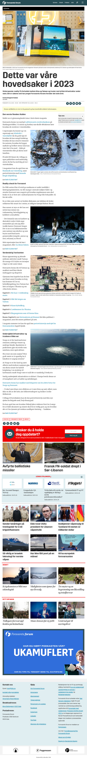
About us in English (64, 740)
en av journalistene (76, 124)
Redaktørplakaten (64, 697)
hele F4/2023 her (11, 415)
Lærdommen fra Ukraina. (21, 312)
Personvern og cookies (38, 706)
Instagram (33, 714)
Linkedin (33, 718)
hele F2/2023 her (11, 251)
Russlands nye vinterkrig (12, 173)
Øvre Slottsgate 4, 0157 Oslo (12, 709)
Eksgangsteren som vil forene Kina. (25, 316)
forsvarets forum (16, 421)
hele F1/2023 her (11, 182)
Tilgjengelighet (35, 702)
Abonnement (34, 698)
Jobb (72, 3)
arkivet (26, 421)
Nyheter (55, 3)
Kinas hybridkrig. (18, 308)
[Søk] (77, 4)
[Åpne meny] (82, 4)
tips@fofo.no (78, 122)
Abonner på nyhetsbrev (38, 726)
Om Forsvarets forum (37, 691)
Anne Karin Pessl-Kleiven (11, 701)
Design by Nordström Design (67, 743)
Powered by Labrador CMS (43, 759)
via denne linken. (22, 247)
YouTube (33, 722)
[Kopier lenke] (79, 105)
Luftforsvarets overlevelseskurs (37, 124)
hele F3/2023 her (11, 332)
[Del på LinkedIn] (73, 105)
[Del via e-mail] (76, 105)
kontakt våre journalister (11, 694)
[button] (82, 479)
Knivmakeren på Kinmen (29, 319)
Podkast (67, 3)
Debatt (61, 3)
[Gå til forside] (17, 3)
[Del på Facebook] (67, 105)
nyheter (6, 421)
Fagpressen (62, 729)
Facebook (33, 710)
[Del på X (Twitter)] (70, 105)
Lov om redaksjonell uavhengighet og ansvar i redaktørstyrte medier (71, 692)
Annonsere (34, 694)
